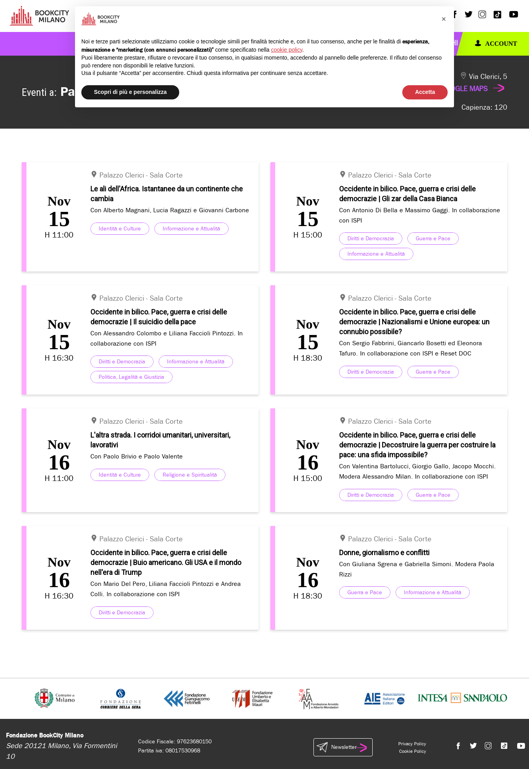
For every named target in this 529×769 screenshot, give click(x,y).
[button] (443, 19)
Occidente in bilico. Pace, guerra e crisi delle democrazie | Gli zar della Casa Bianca (407, 194)
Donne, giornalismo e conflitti (384, 552)
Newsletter (343, 747)
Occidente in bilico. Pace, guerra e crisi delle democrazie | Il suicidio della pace (158, 317)
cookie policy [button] (286, 50)
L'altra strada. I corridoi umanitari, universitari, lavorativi (160, 440)
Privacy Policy (412, 744)
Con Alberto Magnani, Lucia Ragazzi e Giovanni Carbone (169, 210)
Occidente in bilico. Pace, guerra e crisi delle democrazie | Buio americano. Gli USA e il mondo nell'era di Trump (165, 562)
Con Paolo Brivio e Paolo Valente (136, 456)
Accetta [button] (425, 92)
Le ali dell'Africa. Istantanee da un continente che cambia (166, 194)
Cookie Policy (412, 751)
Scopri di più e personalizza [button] (130, 92)
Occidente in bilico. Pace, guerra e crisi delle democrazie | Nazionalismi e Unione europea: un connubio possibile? (414, 322)
